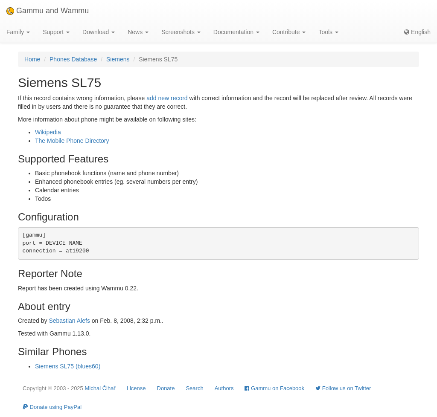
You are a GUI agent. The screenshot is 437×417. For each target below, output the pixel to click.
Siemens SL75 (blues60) (67, 366)
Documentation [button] (236, 32)
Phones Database (73, 59)
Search (194, 388)
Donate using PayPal (52, 407)
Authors (224, 388)
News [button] (138, 32)
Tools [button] (328, 32)
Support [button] (56, 32)
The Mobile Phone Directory (72, 140)
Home (32, 59)
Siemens (117, 59)
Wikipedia (48, 132)
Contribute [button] (289, 32)
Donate (166, 388)
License (136, 388)
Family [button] (18, 32)
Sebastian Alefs (69, 320)
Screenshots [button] (181, 32)
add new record (167, 98)
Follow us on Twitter (343, 388)
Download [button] (98, 32)
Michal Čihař (99, 388)
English (417, 32)
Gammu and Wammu (47, 10)
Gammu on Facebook (274, 388)
